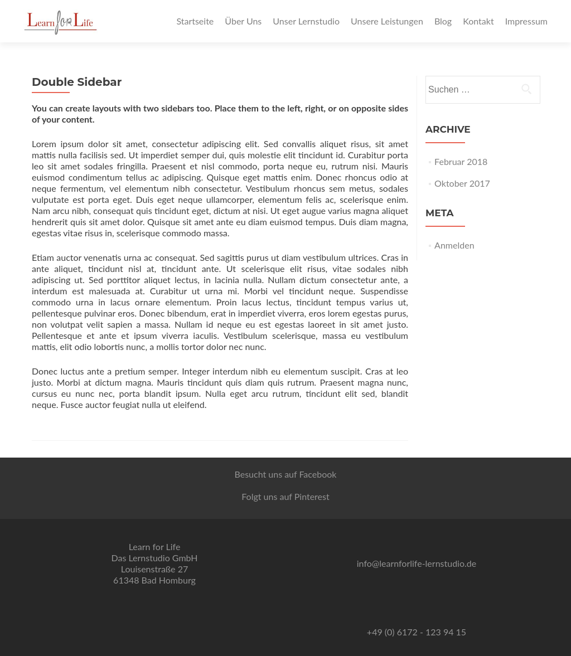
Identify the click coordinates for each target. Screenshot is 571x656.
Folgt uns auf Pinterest (285, 496)
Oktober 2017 (462, 183)
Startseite (195, 21)
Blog (443, 21)
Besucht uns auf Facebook (285, 474)
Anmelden (454, 245)
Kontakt (478, 21)
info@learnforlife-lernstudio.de (416, 563)
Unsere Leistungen (387, 21)
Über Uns (243, 21)
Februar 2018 (460, 161)
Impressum (526, 21)
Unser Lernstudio (306, 21)
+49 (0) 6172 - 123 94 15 (416, 631)
